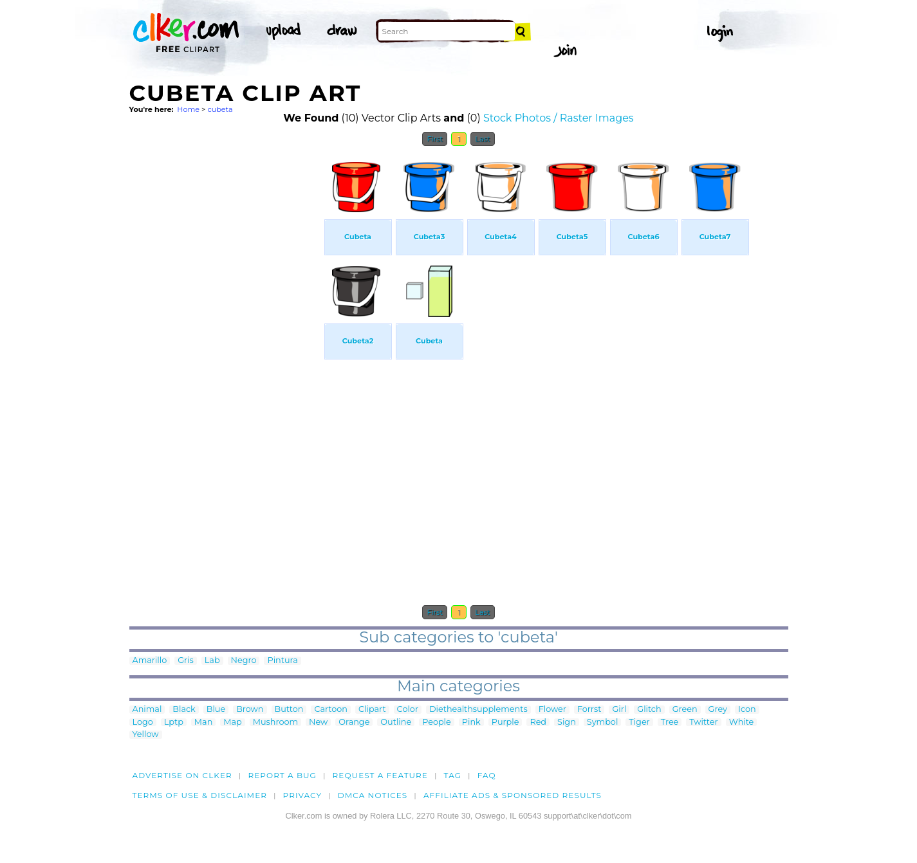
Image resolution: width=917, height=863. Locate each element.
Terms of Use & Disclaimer (200, 795)
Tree (670, 722)
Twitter (703, 722)
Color (407, 709)
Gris (186, 661)
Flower (552, 709)
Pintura (282, 661)
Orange (353, 722)
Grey (718, 709)
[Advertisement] (225, 346)
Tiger (639, 722)
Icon (747, 709)
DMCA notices (373, 795)
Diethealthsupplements (478, 709)
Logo (143, 722)
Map (232, 722)
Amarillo (150, 661)
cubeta (219, 109)
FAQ (486, 775)
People (436, 722)
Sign (566, 722)
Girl (619, 709)
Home (188, 109)
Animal (147, 709)
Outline (395, 722)
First (435, 138)
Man (203, 722)
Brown (249, 709)
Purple (505, 722)
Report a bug (282, 775)
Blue (216, 709)
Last (482, 138)
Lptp (173, 722)
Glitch (649, 709)
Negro (244, 661)
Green (685, 709)
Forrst (589, 709)
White (741, 722)
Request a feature (380, 775)
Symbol (602, 722)
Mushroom (275, 722)
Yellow (146, 735)
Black (183, 709)
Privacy (302, 795)
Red (538, 722)
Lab (212, 661)
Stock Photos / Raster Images (558, 118)
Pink (471, 722)
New (318, 722)
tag (452, 775)
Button (289, 709)
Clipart (372, 709)
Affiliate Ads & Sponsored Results (512, 795)
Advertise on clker (182, 775)
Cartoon (330, 709)
